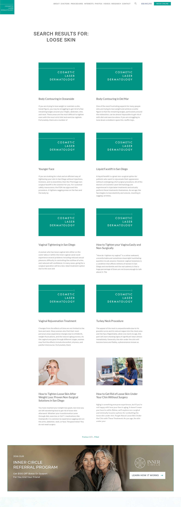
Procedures (77, 4)
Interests (89, 4)
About (56, 4)
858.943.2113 (146, 3)
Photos (98, 4)
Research (116, 4)
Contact (126, 4)
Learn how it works (145, 429)
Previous (85, 391)
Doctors (65, 4)
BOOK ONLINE (162, 4)
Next (97, 391)
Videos (106, 4)
